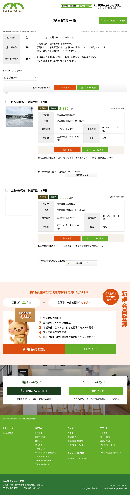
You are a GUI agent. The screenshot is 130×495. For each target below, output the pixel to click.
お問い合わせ (105, 441)
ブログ (102, 448)
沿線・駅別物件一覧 (43, 460)
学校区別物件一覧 (42, 464)
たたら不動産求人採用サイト (111, 452)
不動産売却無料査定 (75, 441)
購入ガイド (39, 444)
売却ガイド (72, 433)
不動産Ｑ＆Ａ (40, 448)
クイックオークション (76, 444)
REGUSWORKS (122, 485)
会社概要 (103, 433)
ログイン (38, 441)
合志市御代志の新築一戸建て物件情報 (24, 31)
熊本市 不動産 (7, 31)
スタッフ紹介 (105, 437)
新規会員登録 (40, 437)
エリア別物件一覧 (42, 456)
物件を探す (39, 433)
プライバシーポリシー (109, 444)
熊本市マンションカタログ (78, 458)
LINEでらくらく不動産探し (45, 452)
